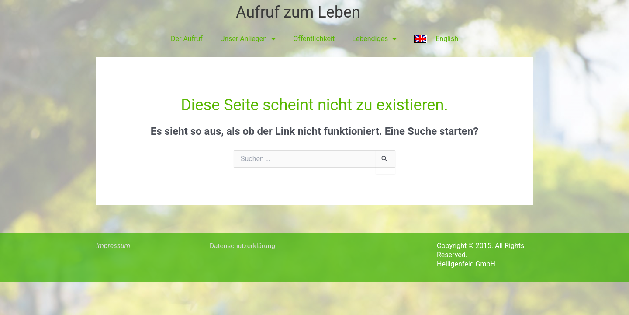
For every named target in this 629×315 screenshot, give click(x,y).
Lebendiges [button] (374, 39)
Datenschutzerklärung (244, 246)
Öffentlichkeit (314, 39)
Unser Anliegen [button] (248, 39)
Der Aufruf (187, 39)
